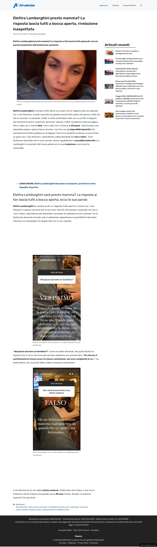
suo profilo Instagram (86, 118)
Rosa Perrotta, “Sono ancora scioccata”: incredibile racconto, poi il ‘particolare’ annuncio (52, 507)
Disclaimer (94, 543)
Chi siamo (63, 543)
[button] (141, 5)
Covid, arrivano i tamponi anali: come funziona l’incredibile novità (42, 510)
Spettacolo (104, 5)
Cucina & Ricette (129, 5)
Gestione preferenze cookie (148, 545)
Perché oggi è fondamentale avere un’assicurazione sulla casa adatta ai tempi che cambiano (129, 61)
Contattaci (95, 530)
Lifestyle (115, 5)
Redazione (72, 543)
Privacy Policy (83, 543)
